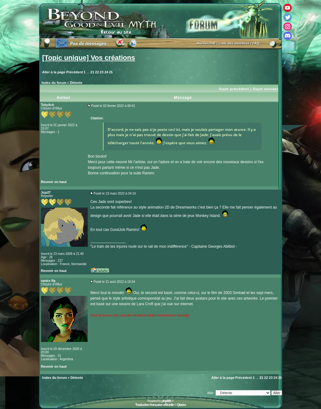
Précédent (74, 72)
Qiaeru (181, 405)
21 (92, 72)
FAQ (255, 43)
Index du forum (54, 83)
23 (102, 72)
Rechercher (206, 43)
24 (106, 72)
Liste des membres (234, 43)
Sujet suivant (265, 89)
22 (97, 72)
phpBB (166, 401)
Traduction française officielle (154, 405)
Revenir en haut (54, 182)
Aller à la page (54, 72)
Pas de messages (88, 43)
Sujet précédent (234, 89)
